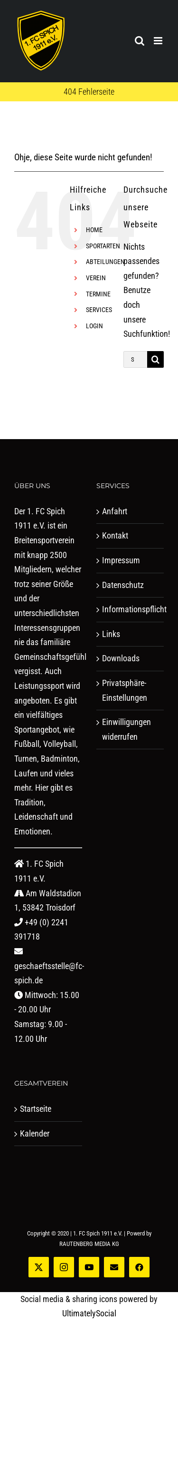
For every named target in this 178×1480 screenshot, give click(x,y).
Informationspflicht (130, 609)
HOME (94, 230)
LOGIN (94, 326)
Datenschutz (123, 585)
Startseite (35, 1109)
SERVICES (99, 310)
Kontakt (115, 535)
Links (111, 634)
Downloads (121, 658)
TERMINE (98, 294)
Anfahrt (114, 511)
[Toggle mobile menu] (159, 41)
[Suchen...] (135, 359)
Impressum (121, 560)
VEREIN (96, 278)
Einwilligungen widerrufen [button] (126, 729)
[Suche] (155, 359)
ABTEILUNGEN (105, 261)
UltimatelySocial (89, 1313)
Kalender (34, 1133)
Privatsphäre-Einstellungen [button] (124, 690)
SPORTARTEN (103, 246)
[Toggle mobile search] (139, 41)
